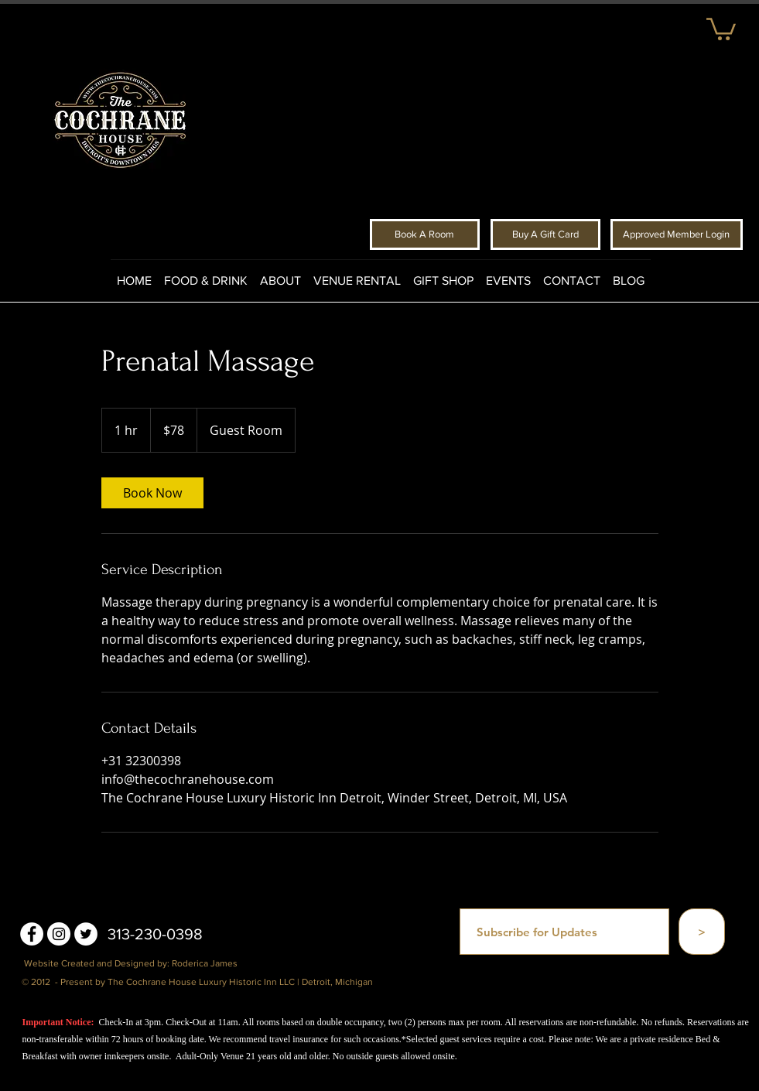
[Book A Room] (425, 234)
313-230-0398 (155, 933)
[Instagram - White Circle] (58, 934)
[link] (152, 492)
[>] (702, 931)
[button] (721, 27)
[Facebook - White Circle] (31, 934)
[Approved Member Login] (676, 234)
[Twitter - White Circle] (85, 934)
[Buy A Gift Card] (545, 234)
